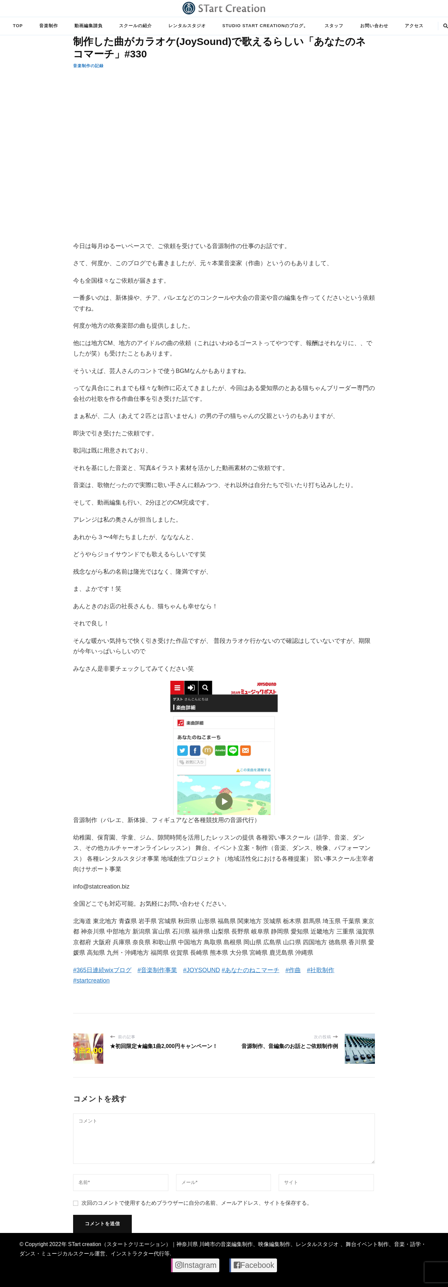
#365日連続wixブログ (102, 970)
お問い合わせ (374, 25)
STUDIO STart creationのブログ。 (265, 25)
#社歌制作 (320, 970)
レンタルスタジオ (187, 25)
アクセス (414, 25)
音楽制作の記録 (88, 66)
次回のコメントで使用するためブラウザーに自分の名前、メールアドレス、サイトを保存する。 (196, 1203)
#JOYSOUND (201, 970)
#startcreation (91, 980)
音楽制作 (48, 25)
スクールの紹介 (135, 25)
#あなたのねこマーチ (250, 970)
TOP (17, 25)
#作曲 (293, 970)
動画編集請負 (88, 25)
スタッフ (334, 25)
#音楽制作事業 (157, 970)
